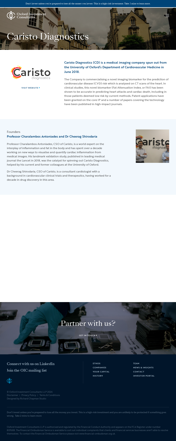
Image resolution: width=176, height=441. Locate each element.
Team (136, 363)
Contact (138, 371)
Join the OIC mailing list (27, 370)
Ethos (97, 363)
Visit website (29, 87)
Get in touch (87, 335)
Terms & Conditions (50, 395)
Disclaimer (12, 395)
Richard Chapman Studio (33, 398)
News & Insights (143, 367)
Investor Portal (143, 375)
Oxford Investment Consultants (26, 15)
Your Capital (101, 371)
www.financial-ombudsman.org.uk (97, 433)
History (98, 375)
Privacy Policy (28, 395)
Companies (99, 367)
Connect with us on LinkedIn (30, 363)
